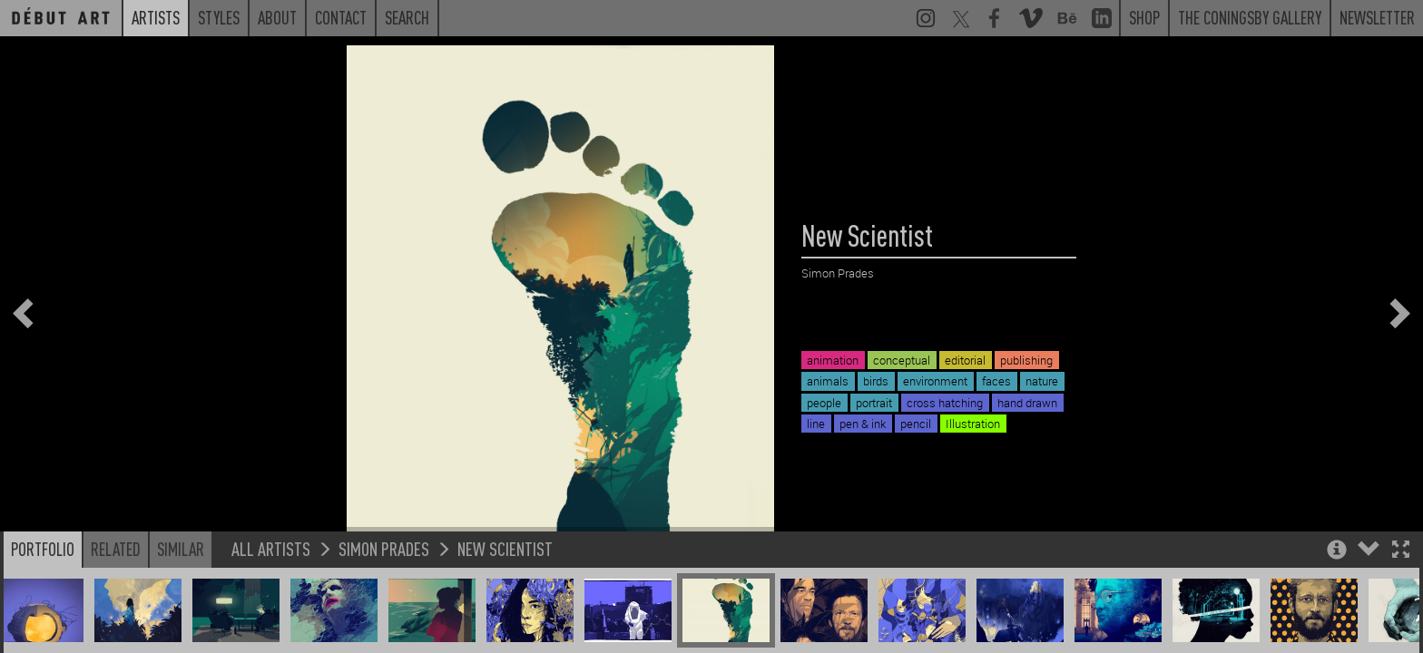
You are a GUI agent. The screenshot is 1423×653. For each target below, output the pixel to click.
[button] (1400, 551)
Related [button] (116, 548)
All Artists (270, 548)
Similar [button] (180, 548)
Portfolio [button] (42, 548)
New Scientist (505, 548)
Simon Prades (384, 548)
